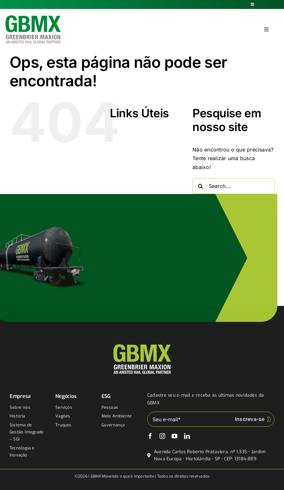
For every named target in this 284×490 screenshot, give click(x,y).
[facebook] (150, 436)
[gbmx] (33, 18)
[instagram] (162, 436)
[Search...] (233, 186)
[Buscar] (200, 186)
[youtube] (174, 436)
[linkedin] (187, 436)
